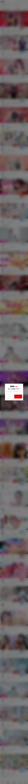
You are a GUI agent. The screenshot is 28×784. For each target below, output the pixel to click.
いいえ (10, 396)
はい (19, 396)
